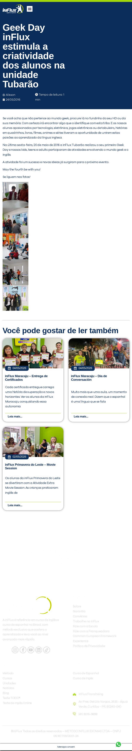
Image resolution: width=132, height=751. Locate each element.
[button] (29, 9)
